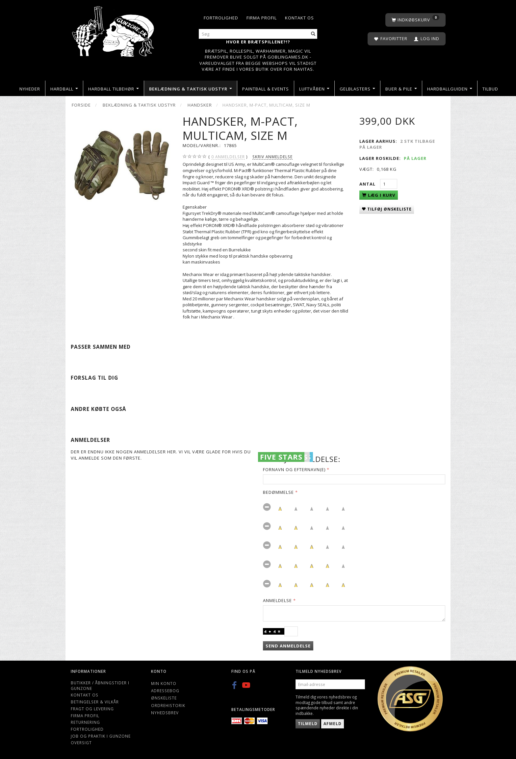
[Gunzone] (113, 30)
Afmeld (332, 723)
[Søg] (313, 34)
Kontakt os (299, 18)
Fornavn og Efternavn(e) (294, 469)
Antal (368, 184)
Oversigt (81, 742)
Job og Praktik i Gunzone (101, 736)
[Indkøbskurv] (415, 19)
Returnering (85, 722)
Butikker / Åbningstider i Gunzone (100, 685)
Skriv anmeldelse (272, 156)
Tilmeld (308, 723)
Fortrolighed (221, 18)
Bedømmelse (278, 492)
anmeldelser (228, 157)
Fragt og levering (92, 708)
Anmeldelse (277, 600)
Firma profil (261, 18)
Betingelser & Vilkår (95, 701)
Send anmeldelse (288, 646)
